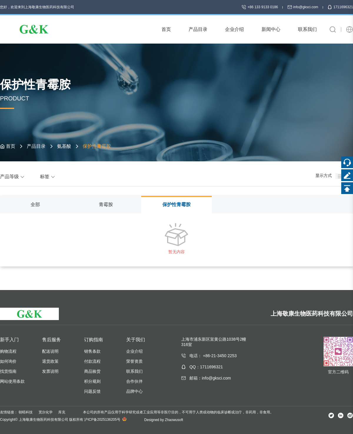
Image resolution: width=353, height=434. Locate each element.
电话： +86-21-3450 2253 (213, 355)
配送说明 (50, 351)
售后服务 (51, 339)
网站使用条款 (12, 381)
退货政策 (50, 361)
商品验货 (92, 371)
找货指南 (8, 371)
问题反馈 (92, 391)
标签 (48, 176)
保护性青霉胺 (176, 204)
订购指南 (93, 339)
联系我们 (134, 371)
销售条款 (92, 351)
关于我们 (135, 339)
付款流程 (92, 361)
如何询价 (8, 361)
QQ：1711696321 (206, 367)
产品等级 (13, 176)
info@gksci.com (303, 7)
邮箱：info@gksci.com (210, 378)
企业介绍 (134, 351)
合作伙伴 (134, 381)
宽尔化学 (46, 412)
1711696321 (340, 7)
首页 (10, 146)
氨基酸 (64, 146)
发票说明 (50, 371)
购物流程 (8, 351)
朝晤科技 (26, 412)
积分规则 (92, 381)
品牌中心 (134, 391)
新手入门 (9, 339)
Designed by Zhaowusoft (163, 420)
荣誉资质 (134, 361)
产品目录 (36, 146)
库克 (61, 412)
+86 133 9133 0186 (260, 7)
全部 (35, 204)
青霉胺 (106, 204)
